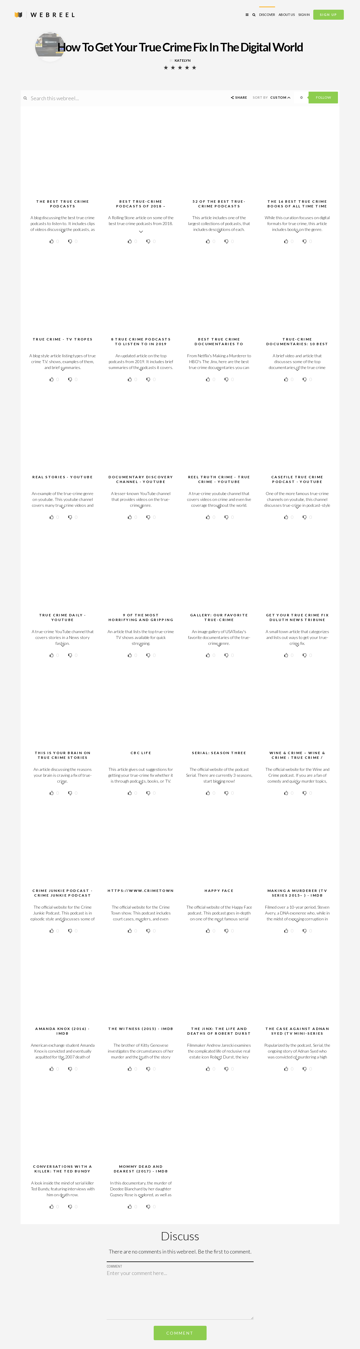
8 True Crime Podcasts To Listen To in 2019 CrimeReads (141, 344)
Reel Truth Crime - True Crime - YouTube (219, 479)
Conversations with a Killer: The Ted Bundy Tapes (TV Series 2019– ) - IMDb (62, 1173)
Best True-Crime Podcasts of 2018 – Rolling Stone (141, 206)
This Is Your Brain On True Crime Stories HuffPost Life (63, 757)
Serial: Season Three (219, 753)
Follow (323, 97)
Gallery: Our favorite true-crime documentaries (219, 620)
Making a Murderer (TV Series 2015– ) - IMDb (297, 892)
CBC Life (140, 753)
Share (238, 97)
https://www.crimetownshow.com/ (155, 890)
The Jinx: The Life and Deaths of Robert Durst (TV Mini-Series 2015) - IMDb (219, 1035)
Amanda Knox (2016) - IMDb (62, 1031)
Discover (267, 14)
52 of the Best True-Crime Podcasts (219, 203)
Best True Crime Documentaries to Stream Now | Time (219, 344)
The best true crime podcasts (62, 203)
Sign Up (328, 14)
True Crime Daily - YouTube (62, 617)
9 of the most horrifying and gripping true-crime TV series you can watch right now (141, 622)
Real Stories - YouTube (62, 477)
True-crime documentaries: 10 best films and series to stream (297, 346)
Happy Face (219, 890)
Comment (180, 1332)
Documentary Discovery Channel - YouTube (140, 479)
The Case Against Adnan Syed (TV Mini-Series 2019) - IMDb (297, 1033)
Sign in (304, 14)
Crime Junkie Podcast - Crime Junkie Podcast (62, 892)
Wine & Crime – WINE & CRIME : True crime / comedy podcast (297, 757)
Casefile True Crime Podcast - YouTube (297, 479)
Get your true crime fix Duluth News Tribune (297, 617)
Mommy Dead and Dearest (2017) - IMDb (141, 1168)
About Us (287, 14)
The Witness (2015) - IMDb (140, 1028)
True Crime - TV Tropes (63, 339)
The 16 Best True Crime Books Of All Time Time (297, 203)
